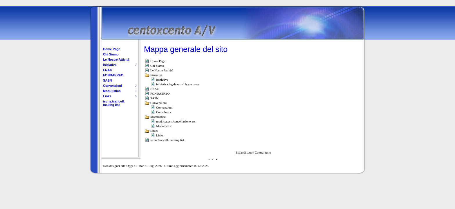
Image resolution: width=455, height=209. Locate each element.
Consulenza (163, 112)
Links (107, 96)
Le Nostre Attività (116, 59)
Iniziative (109, 64)
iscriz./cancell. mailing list (114, 103)
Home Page (111, 49)
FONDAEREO (113, 75)
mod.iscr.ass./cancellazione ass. (176, 121)
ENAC (107, 70)
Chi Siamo (111, 54)
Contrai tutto (263, 152)
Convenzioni (112, 85)
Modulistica (112, 91)
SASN (107, 80)
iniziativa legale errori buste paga (177, 84)
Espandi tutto (244, 152)
